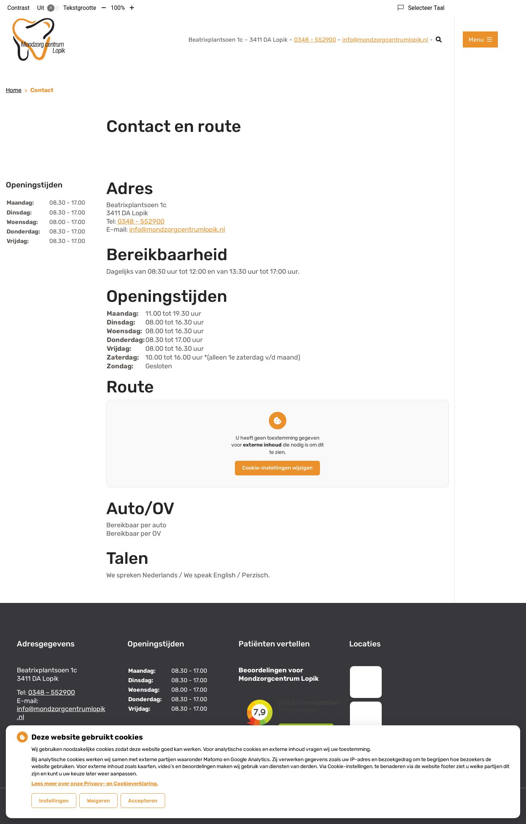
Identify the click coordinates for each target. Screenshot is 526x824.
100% (118, 7)
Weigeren (98, 801)
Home (14, 90)
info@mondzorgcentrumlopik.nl (385, 39)
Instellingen (54, 801)
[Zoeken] (439, 39)
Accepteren (142, 801)
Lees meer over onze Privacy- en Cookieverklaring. (94, 784)
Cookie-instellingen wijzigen (277, 468)
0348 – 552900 (141, 221)
